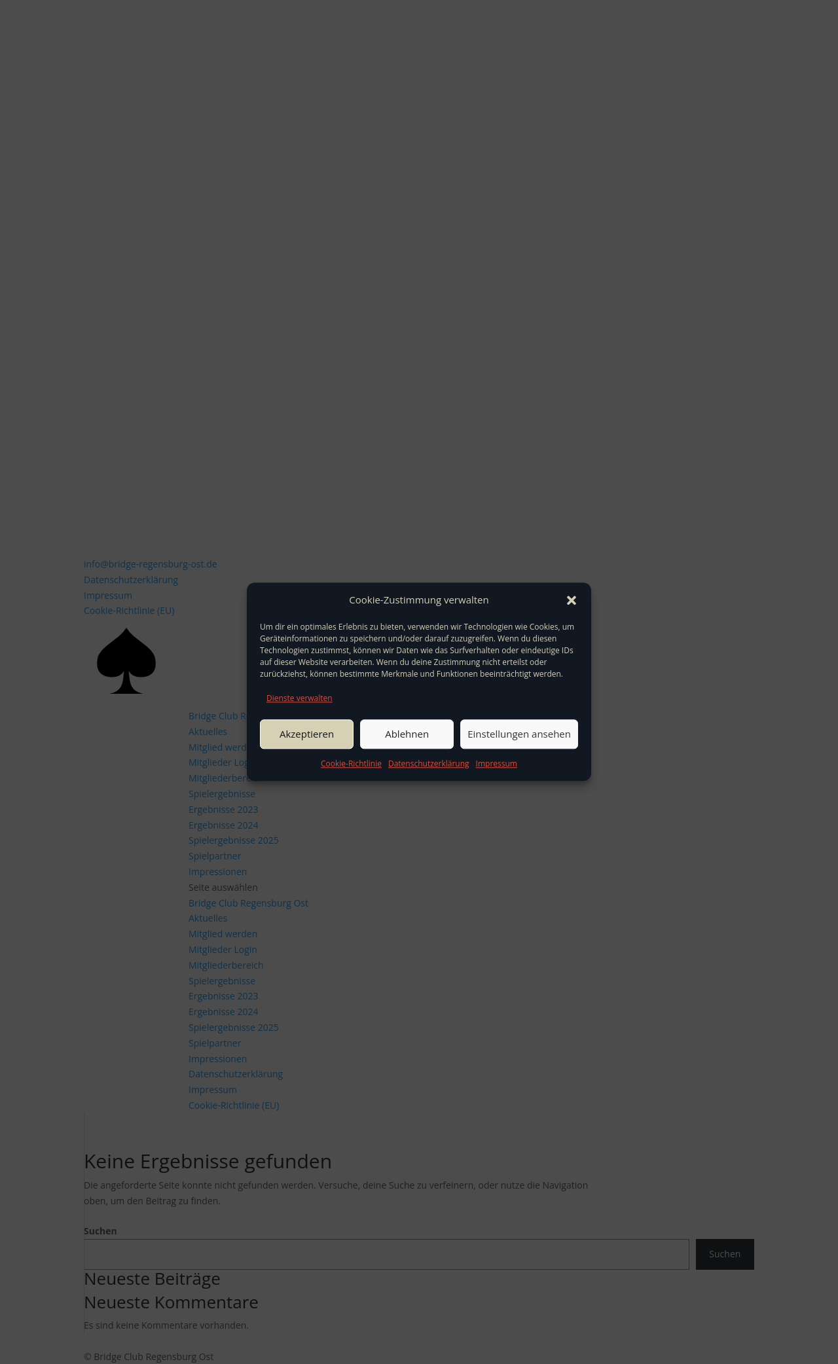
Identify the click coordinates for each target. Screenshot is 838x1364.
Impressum (496, 763)
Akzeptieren (307, 733)
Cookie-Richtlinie (351, 763)
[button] (571, 600)
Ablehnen (407, 733)
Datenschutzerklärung (428, 763)
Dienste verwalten (299, 698)
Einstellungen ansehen (519, 733)
